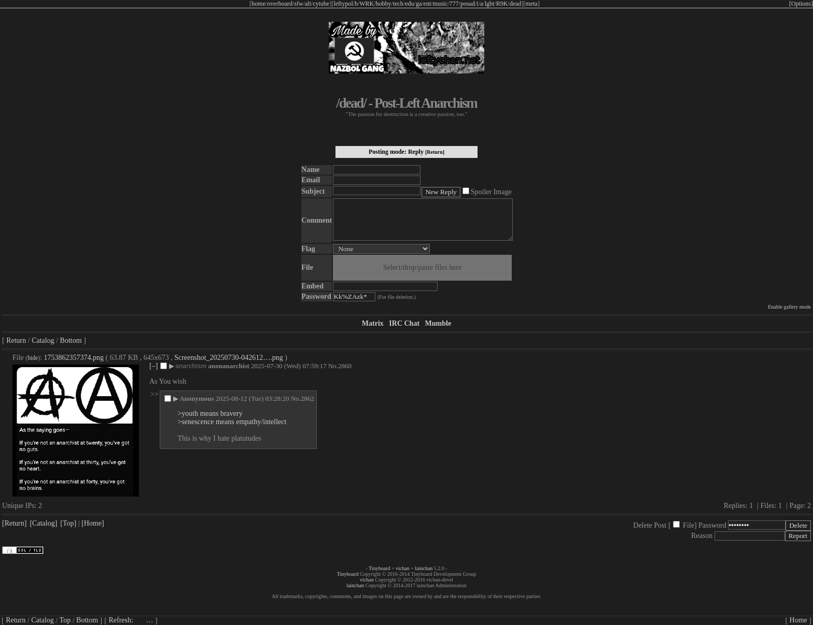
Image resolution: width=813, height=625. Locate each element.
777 (454, 3)
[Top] (68, 523)
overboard (279, 3)
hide (32, 358)
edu (409, 3)
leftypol (343, 3)
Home (798, 620)
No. (333, 366)
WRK (366, 3)
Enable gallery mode (789, 307)
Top (65, 620)
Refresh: (130, 620)
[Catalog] (43, 523)
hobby (383, 3)
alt (308, 3)
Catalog (43, 340)
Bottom (71, 340)
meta (531, 3)
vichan (403, 568)
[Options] (801, 3)
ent (427, 3)
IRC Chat (404, 323)
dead (516, 3)
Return (16, 340)
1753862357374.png (74, 357)
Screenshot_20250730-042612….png (228, 357)
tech (398, 3)
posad (467, 3)
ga (419, 3)
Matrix (373, 323)
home (258, 3)
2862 (307, 398)
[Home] (92, 523)
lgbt (490, 3)
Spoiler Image (491, 192)
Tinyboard (379, 568)
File (688, 525)
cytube (321, 3)
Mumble (438, 323)
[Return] (434, 152)
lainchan (423, 568)
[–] (153, 366)
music (440, 3)
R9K (502, 3)
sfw (298, 3)
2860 (345, 366)
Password (712, 525)
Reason (701, 536)
